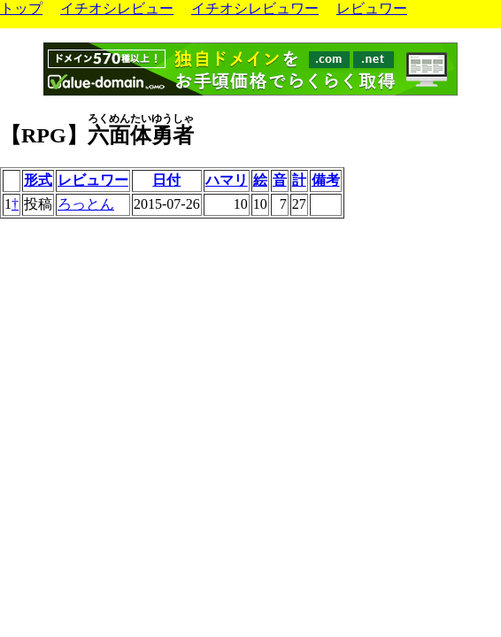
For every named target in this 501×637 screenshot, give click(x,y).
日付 (166, 180)
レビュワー (371, 8)
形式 (38, 180)
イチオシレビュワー (255, 8)
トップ (21, 8)
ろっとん (86, 203)
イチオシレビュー (116, 8)
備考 (326, 180)
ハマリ (226, 180)
